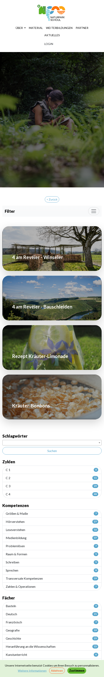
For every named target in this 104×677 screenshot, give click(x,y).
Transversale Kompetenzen (52, 578)
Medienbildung (52, 538)
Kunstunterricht (52, 655)
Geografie (52, 630)
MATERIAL (36, 27)
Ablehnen (57, 670)
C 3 (52, 486)
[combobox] (52, 442)
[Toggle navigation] (93, 211)
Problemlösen (52, 546)
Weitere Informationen (32, 670)
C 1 (52, 470)
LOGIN (48, 44)
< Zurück (52, 199)
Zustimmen (76, 670)
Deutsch (52, 614)
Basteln (52, 606)
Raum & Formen (52, 554)
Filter (10, 211)
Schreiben (52, 562)
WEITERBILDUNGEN (59, 27)
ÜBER (19, 27)
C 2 (52, 478)
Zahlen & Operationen (52, 587)
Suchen (52, 451)
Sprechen (52, 570)
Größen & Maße (52, 514)
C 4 (52, 494)
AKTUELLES (52, 35)
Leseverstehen (52, 530)
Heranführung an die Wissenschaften (52, 647)
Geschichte (52, 638)
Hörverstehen (52, 522)
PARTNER (82, 27)
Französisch (52, 622)
